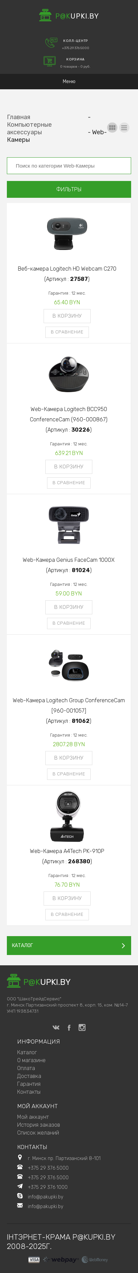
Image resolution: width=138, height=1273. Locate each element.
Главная (18, 117)
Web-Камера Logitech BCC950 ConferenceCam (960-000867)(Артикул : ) (68, 419)
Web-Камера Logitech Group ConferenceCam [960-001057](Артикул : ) (69, 710)
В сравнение (67, 331)
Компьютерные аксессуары (29, 128)
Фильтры (69, 189)
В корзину (67, 316)
